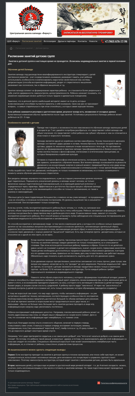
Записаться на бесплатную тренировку (88, 32)
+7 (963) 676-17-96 (116, 41)
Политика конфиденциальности (114, 383)
